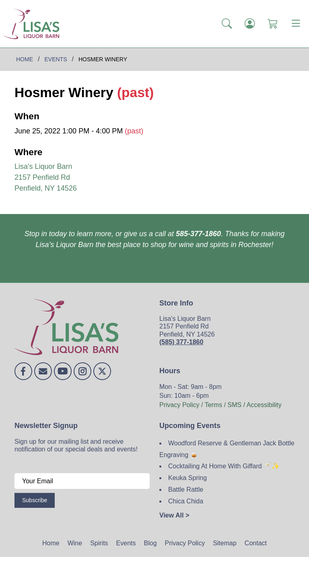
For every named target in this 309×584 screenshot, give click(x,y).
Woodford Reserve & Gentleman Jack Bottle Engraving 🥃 (227, 449)
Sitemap (225, 543)
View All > (174, 515)
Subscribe (34, 500)
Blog (150, 543)
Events (126, 543)
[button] (227, 24)
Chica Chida (185, 501)
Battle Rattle (185, 489)
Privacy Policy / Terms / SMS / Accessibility (220, 404)
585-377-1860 (198, 234)
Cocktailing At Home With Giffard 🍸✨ (224, 466)
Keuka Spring (187, 477)
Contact (256, 543)
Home (51, 543)
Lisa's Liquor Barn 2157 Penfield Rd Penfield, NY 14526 (45, 177)
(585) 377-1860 (181, 342)
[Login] (250, 24)
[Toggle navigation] (296, 23)
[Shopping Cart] (272, 24)
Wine (75, 543)
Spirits (99, 543)
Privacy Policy (185, 543)
